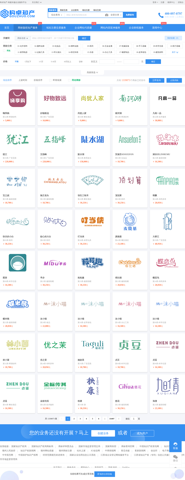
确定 (153, 61)
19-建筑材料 (158, 52)
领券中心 (171, 2)
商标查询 (52, 10)
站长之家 (81, 445)
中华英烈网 (7, 450)
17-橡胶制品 (124, 52)
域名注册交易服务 (56, 27)
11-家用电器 (22, 52)
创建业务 (103, 428)
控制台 (180, 2)
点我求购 (174, 80)
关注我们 (37, 2)
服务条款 (71, 462)
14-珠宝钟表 (73, 52)
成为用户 (142, 428)
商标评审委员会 (66, 441)
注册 (162, 2)
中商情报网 (110, 445)
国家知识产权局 (19, 441)
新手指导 (99, 462)
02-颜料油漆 (39, 46)
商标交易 (63, 10)
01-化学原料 (22, 46)
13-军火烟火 (56, 52)
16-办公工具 (107, 52)
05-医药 (90, 46)
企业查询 (74, 10)
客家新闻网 (140, 445)
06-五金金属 (107, 46)
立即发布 (156, 80)
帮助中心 (85, 462)
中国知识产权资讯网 (149, 441)
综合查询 (57, 15)
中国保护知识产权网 (28, 450)
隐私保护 (112, 462)
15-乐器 (90, 52)
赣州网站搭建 (47, 445)
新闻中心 (157, 27)
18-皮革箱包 (141, 52)
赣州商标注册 (65, 445)
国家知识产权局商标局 (42, 441)
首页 (6, 27)
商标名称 (22, 38)
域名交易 (97, 10)
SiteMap (126, 462)
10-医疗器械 (175, 46)
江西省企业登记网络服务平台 (115, 450)
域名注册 (86, 10)
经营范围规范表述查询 (53, 450)
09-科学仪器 (158, 46)
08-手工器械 (141, 46)
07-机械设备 (124, 46)
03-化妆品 (56, 46)
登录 (154, 2)
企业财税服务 (136, 27)
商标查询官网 (127, 441)
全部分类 (116, 15)
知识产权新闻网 (28, 445)
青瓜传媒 (125, 445)
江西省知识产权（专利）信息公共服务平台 (154, 450)
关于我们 (57, 462)
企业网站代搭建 (83, 27)
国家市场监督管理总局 (89, 441)
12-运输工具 (39, 52)
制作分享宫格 (104, 474)
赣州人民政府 (8, 445)
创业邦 (154, 445)
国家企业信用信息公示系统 (83, 450)
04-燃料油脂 (73, 46)
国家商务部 (110, 441)
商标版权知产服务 (28, 27)
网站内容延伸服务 (110, 27)
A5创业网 (95, 445)
